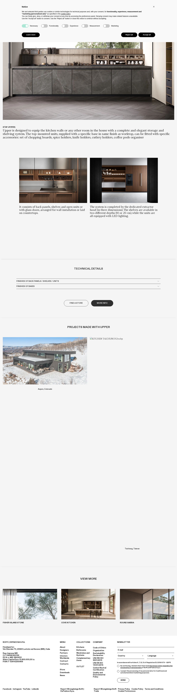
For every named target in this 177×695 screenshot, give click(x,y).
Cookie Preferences (126, 691)
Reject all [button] (129, 35)
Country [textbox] (121, 656)
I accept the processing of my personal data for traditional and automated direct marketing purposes (142, 672)
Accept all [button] (147, 35)
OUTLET (80, 666)
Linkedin (35, 689)
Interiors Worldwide (64, 657)
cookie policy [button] (65, 14)
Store (62, 670)
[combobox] (130, 656)
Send (123, 680)
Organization (98, 650)
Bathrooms (81, 650)
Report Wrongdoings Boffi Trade (105, 690)
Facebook (7, 689)
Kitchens (80, 647)
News (62, 675)
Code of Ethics (99, 648)
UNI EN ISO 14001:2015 (98, 664)
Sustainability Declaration (99, 654)
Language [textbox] (152, 656)
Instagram (17, 689)
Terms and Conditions (154, 689)
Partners (64, 653)
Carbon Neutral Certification (99, 669)
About (62, 647)
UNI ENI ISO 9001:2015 (98, 659)
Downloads (64, 672)
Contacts (64, 664)
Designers (64, 650)
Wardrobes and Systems (82, 654)
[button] (154, 6)
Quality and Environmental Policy (99, 675)
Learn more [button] (30, 35)
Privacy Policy (124, 689)
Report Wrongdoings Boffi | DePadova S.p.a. (72, 690)
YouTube (26, 689)
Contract (64, 661)
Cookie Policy (137, 689)
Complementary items (83, 659)
